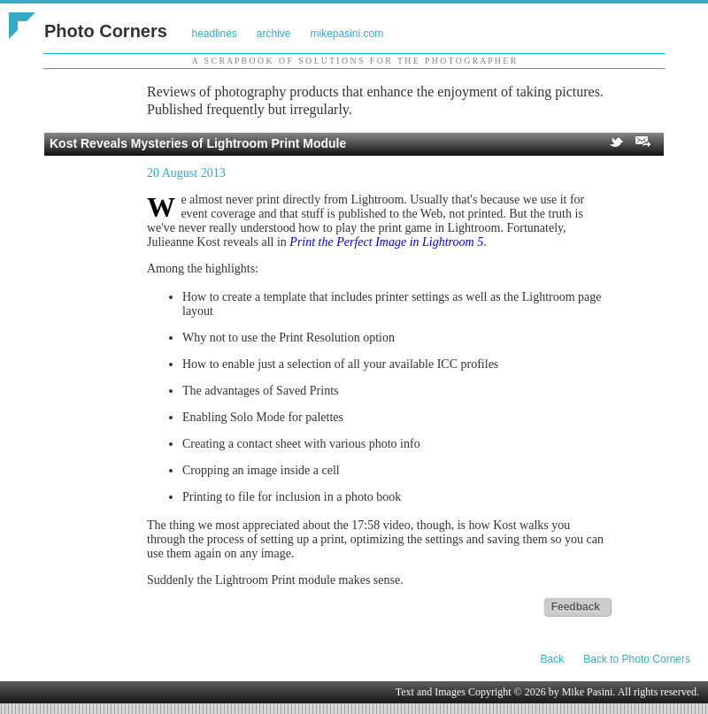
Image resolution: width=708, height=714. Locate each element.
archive (274, 33)
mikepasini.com (347, 33)
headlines (213, 33)
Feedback (575, 607)
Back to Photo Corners (636, 659)
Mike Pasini (587, 692)
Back (553, 659)
